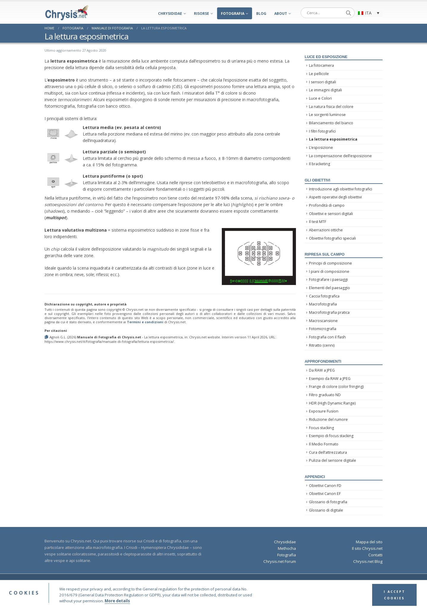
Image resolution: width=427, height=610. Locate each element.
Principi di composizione (330, 263)
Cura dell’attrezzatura (328, 452)
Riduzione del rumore (328, 419)
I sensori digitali (322, 82)
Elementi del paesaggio (329, 287)
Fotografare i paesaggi (328, 279)
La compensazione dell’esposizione (340, 155)
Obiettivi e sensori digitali (331, 213)
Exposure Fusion (323, 411)
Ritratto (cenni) (321, 345)
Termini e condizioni (145, 322)
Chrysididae (170, 13)
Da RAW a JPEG (322, 370)
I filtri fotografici (322, 131)
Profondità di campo (327, 205)
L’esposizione (321, 147)
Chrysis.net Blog (368, 561)
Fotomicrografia (322, 328)
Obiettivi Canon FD (325, 485)
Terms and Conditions (244, 583)
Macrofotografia (323, 304)
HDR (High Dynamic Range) (332, 403)
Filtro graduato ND (325, 394)
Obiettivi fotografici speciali (332, 238)
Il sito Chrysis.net (367, 548)
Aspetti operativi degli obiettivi (335, 197)
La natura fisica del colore (331, 106)
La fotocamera (321, 65)
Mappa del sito (369, 541)
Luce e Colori (320, 98)
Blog (261, 13)
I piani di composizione (329, 271)
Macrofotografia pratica (329, 312)
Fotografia (232, 13)
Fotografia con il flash (327, 337)
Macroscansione (323, 320)
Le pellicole (319, 73)
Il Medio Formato (323, 444)
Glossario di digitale (326, 510)
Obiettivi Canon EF (325, 493)
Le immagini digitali (325, 90)
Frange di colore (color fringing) (336, 386)
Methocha (287, 548)
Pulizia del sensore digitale (332, 460)
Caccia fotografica (324, 296)
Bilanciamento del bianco (331, 122)
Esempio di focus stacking (331, 435)
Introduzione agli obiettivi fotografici (340, 189)
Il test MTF (317, 221)
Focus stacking (321, 427)
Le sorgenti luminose (327, 114)
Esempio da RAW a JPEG (329, 378)
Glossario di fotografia (328, 501)
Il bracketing (319, 163)
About (280, 13)
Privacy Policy (277, 583)
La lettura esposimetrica (333, 139)
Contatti (375, 555)
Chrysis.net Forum (279, 561)
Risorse (201, 13)
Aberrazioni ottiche (326, 229)
